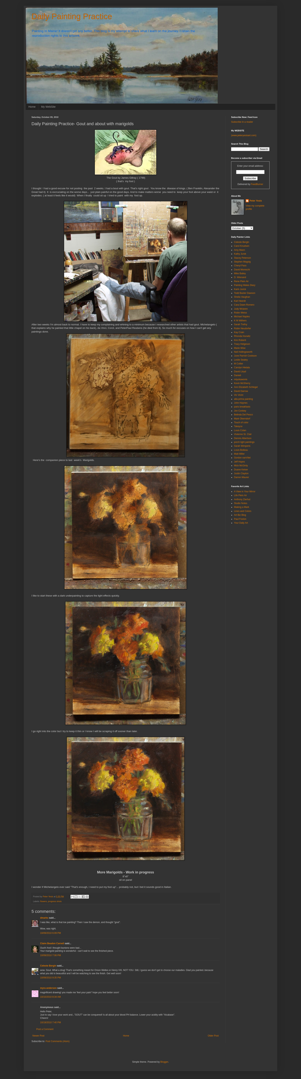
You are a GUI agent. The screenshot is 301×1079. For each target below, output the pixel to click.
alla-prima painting (243, 399)
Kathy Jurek (240, 253)
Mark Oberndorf (242, 418)
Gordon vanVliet (242, 457)
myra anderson (48, 988)
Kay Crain (239, 332)
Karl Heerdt (240, 301)
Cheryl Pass (240, 265)
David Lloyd (240, 371)
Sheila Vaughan (242, 297)
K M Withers (240, 320)
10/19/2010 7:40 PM (50, 1022)
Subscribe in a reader (242, 122)
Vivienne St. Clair (243, 434)
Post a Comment (44, 1029)
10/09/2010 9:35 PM (50, 977)
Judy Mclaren (241, 308)
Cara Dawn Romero (244, 304)
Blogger (164, 1062)
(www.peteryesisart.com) (243, 135)
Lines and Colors (242, 511)
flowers (43, 901)
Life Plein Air (240, 495)
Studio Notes (240, 503)
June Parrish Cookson (245, 355)
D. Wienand (240, 277)
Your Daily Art (241, 523)
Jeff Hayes (239, 461)
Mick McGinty (241, 465)
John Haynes (240, 403)
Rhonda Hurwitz (242, 336)
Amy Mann (239, 250)
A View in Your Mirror (244, 491)
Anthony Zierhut (242, 499)
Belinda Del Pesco (243, 414)
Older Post (213, 1035)
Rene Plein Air (241, 281)
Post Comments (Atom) (57, 1041)
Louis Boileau (241, 450)
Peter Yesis (256, 200)
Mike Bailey (240, 273)
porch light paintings (244, 442)
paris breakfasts (242, 406)
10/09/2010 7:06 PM (50, 955)
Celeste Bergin (48, 965)
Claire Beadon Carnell (52, 943)
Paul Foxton (240, 519)
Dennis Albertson (242, 438)
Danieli (237, 375)
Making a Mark (241, 507)
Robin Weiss (240, 312)
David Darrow (241, 391)
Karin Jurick (240, 289)
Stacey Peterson (242, 258)
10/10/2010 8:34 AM (50, 997)
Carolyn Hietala (242, 367)
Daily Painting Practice (71, 16)
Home (32, 106)
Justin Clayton (241, 473)
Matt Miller (239, 453)
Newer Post (38, 1035)
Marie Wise (240, 348)
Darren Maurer (241, 477)
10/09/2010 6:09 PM (50, 933)
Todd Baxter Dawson (244, 293)
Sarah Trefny (240, 324)
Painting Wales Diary (244, 285)
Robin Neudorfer (242, 328)
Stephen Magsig (242, 261)
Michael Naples (242, 316)
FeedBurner (257, 184)
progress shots (55, 901)
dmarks (44, 918)
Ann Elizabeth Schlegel (246, 387)
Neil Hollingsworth (243, 352)
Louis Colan (240, 430)
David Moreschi (242, 269)
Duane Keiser (241, 469)
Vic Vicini (238, 395)
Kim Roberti (240, 340)
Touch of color (241, 422)
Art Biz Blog (240, 515)
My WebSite (48, 106)
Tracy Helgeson (242, 344)
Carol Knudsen (241, 246)
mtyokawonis (240, 379)
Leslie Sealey (241, 359)
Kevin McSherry (242, 383)
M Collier (238, 363)
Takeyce (238, 426)
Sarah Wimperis (242, 446)
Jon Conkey (240, 410)
